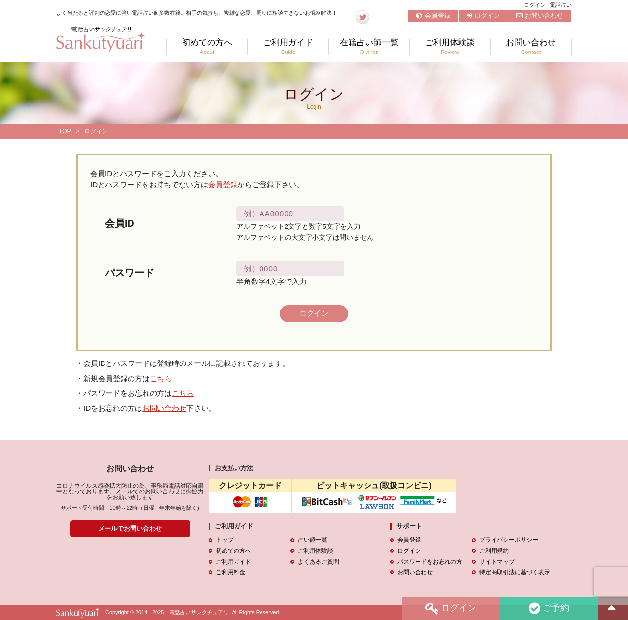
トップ (225, 540)
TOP (65, 131)
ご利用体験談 (450, 47)
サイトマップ (497, 561)
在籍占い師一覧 (369, 47)
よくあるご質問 (318, 561)
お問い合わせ (539, 15)
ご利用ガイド (288, 47)
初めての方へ (207, 47)
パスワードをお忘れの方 (429, 561)
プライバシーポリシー (508, 540)
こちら (161, 378)
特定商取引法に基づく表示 (514, 572)
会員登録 (433, 15)
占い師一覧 (312, 540)
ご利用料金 (230, 572)
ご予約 (549, 608)
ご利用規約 (494, 550)
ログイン (483, 15)
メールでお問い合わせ (130, 528)
